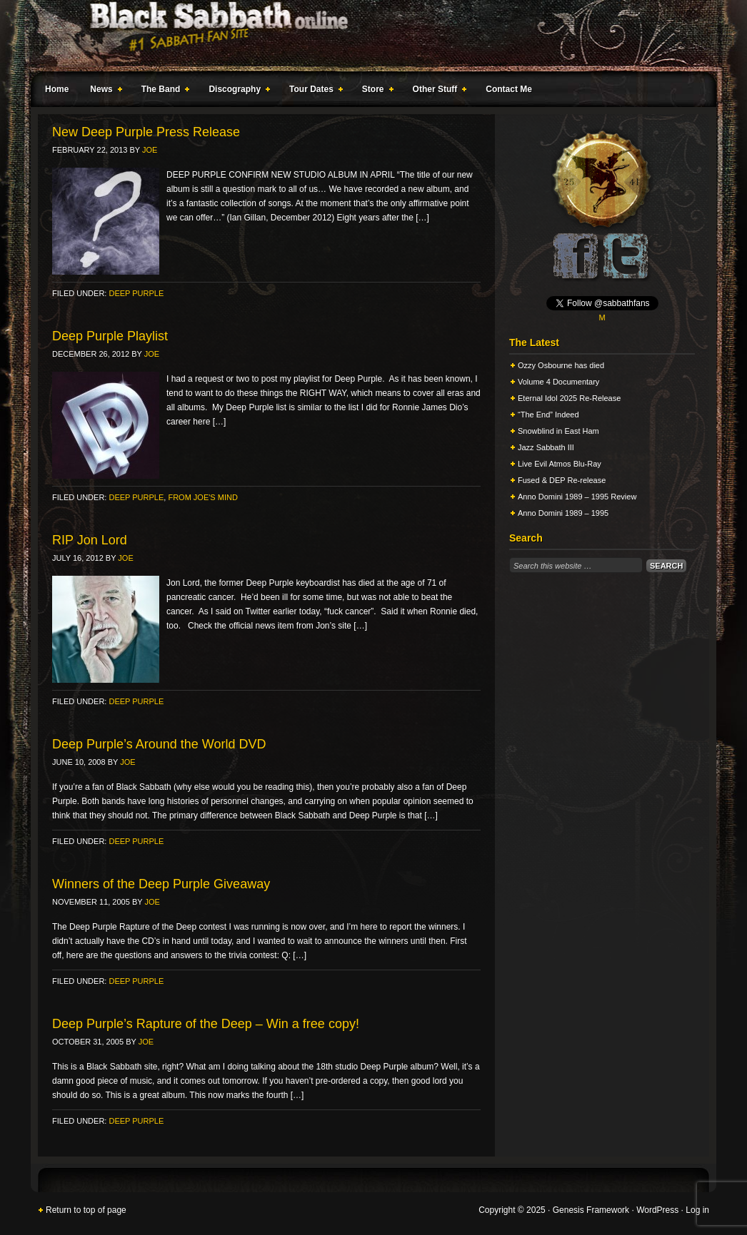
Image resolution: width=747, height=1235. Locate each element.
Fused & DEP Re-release (562, 480)
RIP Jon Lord (89, 540)
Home (57, 89)
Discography (236, 91)
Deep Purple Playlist (110, 336)
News (103, 91)
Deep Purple (136, 293)
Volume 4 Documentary (558, 381)
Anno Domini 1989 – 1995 (563, 513)
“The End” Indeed (548, 414)
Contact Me (509, 89)
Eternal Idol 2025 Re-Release (569, 398)
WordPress (657, 1210)
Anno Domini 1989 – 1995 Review (577, 496)
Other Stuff (437, 91)
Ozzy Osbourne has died (561, 365)
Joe (149, 150)
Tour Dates (313, 91)
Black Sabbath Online (366, 35)
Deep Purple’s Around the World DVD (159, 744)
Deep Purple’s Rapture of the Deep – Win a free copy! (205, 1024)
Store (375, 91)
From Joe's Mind (202, 497)
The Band (162, 91)
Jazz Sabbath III (546, 447)
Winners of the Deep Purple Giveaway (161, 884)
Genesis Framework (591, 1210)
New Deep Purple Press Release (146, 132)
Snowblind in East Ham (558, 431)
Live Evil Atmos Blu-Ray (559, 463)
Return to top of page (86, 1210)
